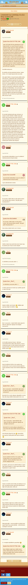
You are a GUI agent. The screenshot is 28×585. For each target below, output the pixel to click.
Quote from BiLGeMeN (10, 218)
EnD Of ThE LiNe (15, 18)
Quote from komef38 (9, 175)
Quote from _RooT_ (9, 281)
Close (9, 583)
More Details (3, 583)
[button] (2, 2)
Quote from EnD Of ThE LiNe (11, 41)
